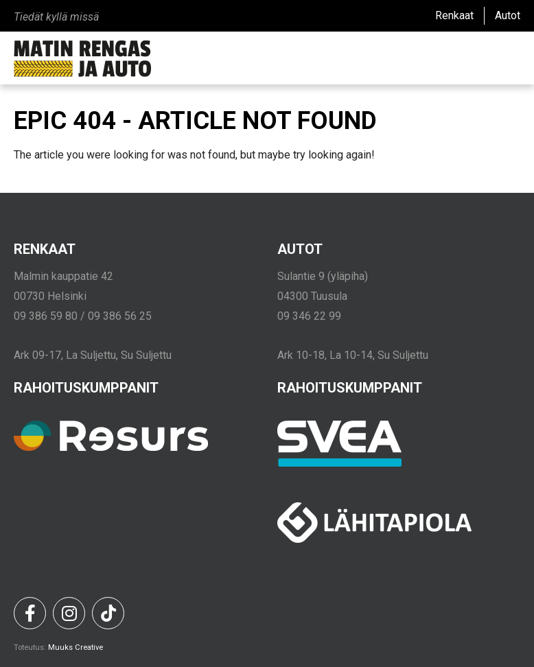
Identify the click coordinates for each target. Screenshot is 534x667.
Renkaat (454, 15)
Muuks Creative (75, 647)
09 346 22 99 (309, 316)
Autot (507, 15)
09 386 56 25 (120, 316)
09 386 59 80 (46, 316)
